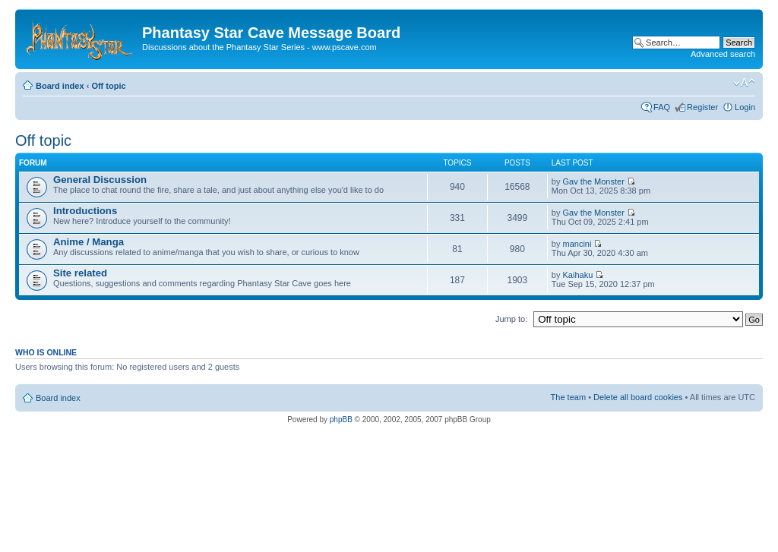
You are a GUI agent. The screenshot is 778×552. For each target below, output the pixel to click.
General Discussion (100, 179)
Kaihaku (578, 274)
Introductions (85, 210)
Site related (80, 273)
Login (745, 107)
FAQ (661, 107)
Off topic (108, 85)
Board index (60, 85)
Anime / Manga (88, 242)
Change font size (744, 83)
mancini (577, 243)
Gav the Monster (594, 181)
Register (702, 107)
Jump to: (511, 318)
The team (568, 397)
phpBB (341, 419)
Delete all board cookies (637, 397)
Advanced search (723, 53)
